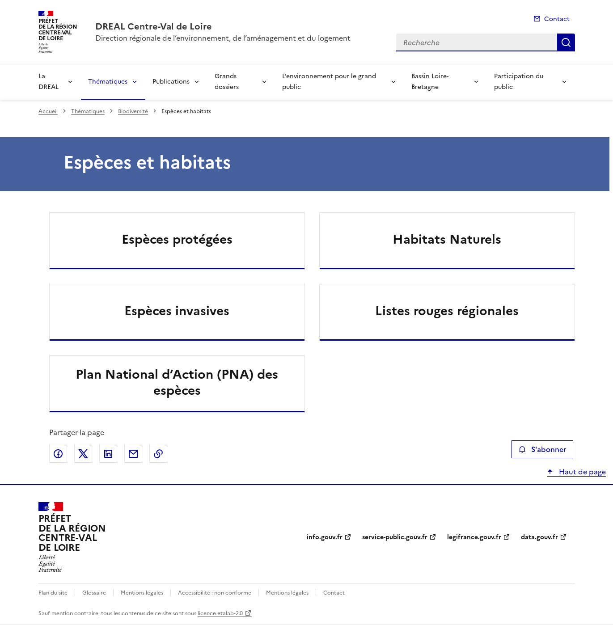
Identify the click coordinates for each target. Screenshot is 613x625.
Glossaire (94, 593)
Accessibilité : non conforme (214, 593)
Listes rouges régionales (447, 311)
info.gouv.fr (324, 537)
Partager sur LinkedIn (108, 454)
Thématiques (107, 81)
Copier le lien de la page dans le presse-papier (158, 454)
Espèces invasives (176, 311)
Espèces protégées (177, 239)
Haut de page (581, 471)
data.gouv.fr (539, 537)
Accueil (48, 111)
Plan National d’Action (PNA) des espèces (177, 382)
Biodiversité (133, 111)
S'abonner (542, 449)
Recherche (566, 42)
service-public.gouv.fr (394, 537)
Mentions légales (142, 593)
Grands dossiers (227, 82)
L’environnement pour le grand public (329, 82)
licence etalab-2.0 (220, 613)
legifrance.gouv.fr (474, 537)
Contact (557, 19)
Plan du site (53, 593)
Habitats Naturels (447, 239)
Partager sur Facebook (58, 454)
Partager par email (133, 454)
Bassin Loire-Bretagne (429, 82)
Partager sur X (83, 454)
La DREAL (48, 82)
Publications (171, 81)
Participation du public (518, 82)
